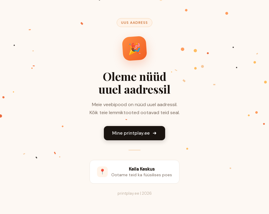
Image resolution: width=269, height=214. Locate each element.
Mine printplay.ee (134, 133)
